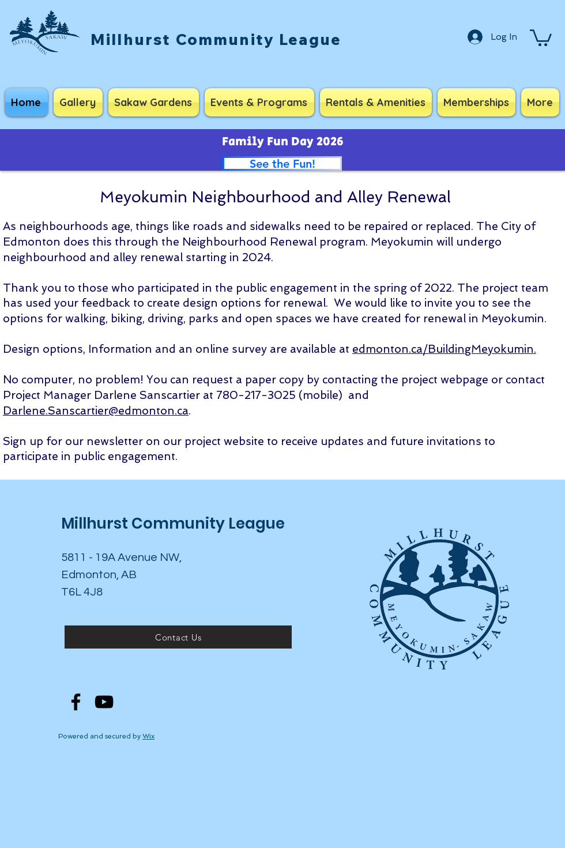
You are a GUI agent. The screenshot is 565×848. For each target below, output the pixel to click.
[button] (541, 37)
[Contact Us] (178, 637)
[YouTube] (104, 702)
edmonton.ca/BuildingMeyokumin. (444, 349)
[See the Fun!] (282, 163)
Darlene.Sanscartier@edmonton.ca (96, 410)
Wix (148, 736)
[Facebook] (76, 702)
